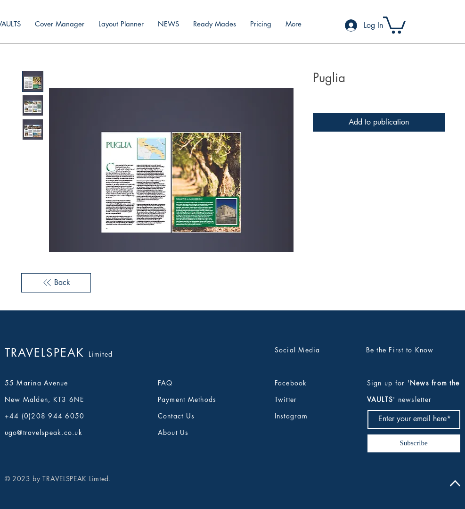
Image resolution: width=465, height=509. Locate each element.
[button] (394, 24)
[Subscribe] (414, 443)
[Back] (56, 282)
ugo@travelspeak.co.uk (43, 432)
